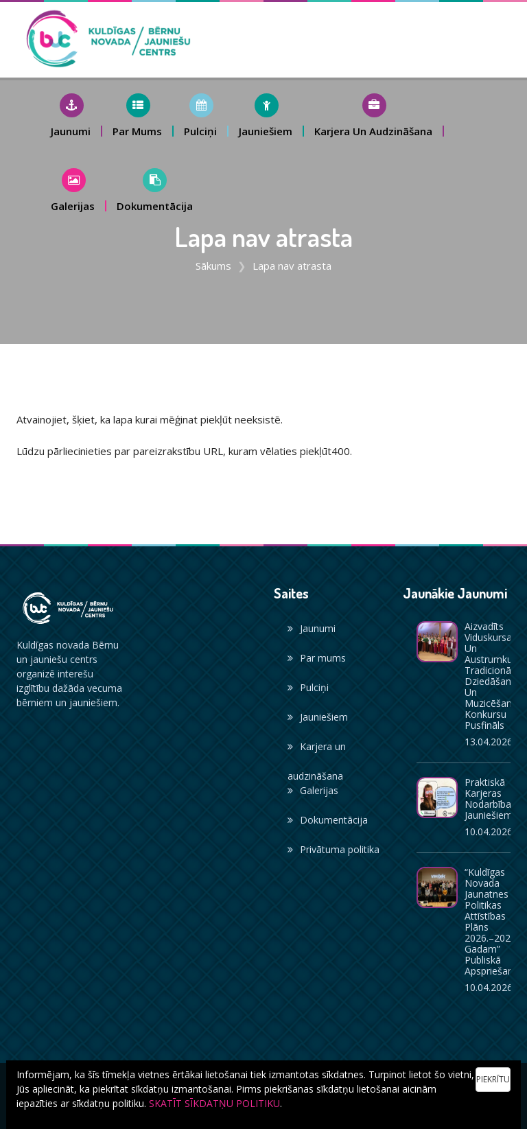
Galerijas (313, 790)
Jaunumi (312, 628)
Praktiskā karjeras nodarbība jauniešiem (489, 799)
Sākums (213, 265)
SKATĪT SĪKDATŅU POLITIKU (214, 1103)
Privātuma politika (333, 849)
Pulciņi (308, 687)
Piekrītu (493, 1079)
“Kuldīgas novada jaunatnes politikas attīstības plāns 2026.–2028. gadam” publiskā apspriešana (492, 921)
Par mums (317, 657)
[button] (71, 115)
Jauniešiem (318, 716)
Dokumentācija (328, 819)
